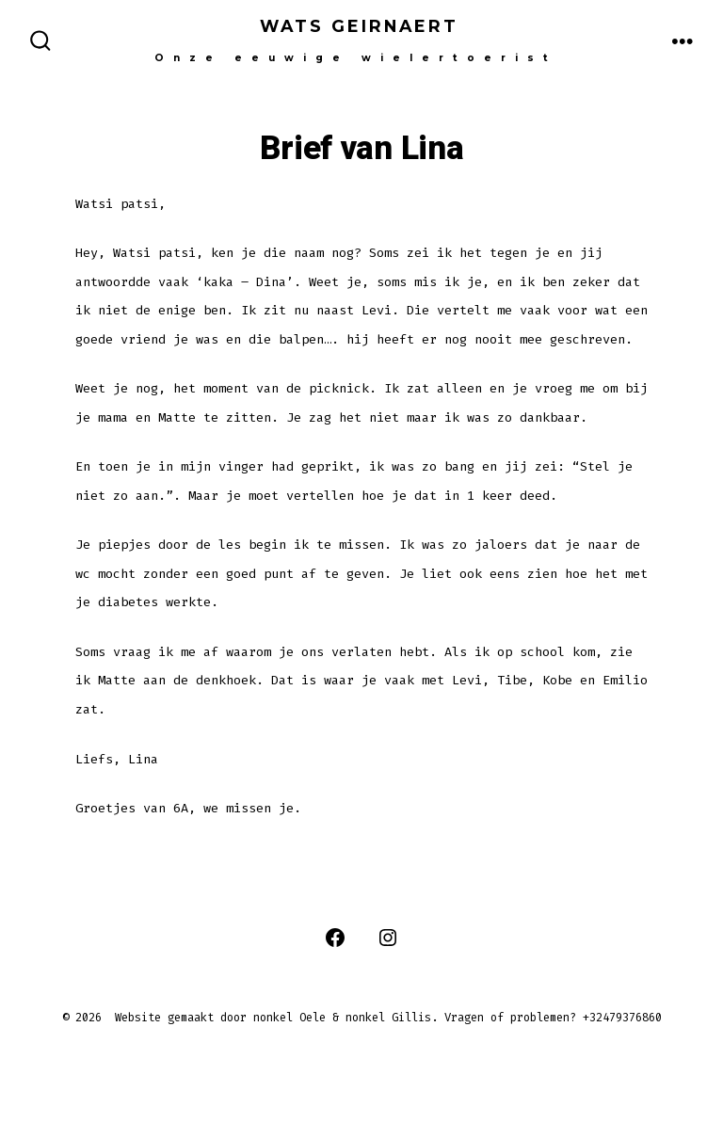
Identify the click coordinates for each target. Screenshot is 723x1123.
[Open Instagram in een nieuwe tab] (387, 937)
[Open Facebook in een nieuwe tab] (335, 937)
